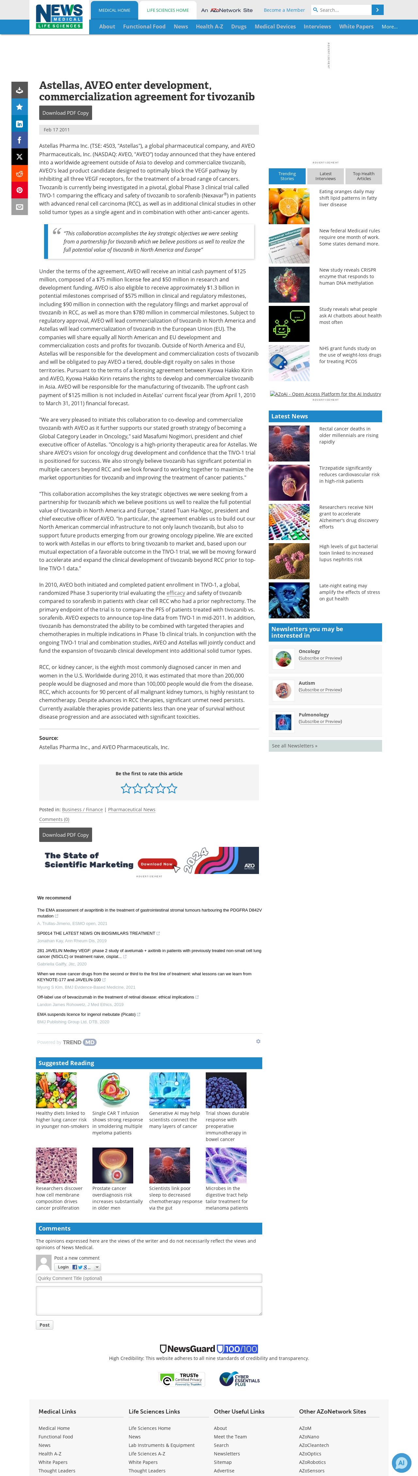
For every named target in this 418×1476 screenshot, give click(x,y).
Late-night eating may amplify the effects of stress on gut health (349, 781)
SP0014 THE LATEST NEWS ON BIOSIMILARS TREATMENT (98, 933)
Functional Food (56, 1436)
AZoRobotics (312, 1461)
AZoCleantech (314, 1444)
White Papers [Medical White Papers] (53, 1461)
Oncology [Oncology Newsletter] (309, 840)
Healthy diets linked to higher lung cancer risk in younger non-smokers (62, 1118)
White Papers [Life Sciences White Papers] (143, 1461)
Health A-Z (50, 1453)
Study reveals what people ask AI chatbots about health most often (350, 315)
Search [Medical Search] (221, 1444)
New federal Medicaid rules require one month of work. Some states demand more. (349, 237)
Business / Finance (82, 809)
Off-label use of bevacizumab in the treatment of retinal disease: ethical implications (118, 997)
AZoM (305, 1427)
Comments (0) (54, 819)
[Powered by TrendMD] (67, 1041)
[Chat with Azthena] (401, 1463)
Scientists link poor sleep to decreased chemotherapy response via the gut (175, 1197)
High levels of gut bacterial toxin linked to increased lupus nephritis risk (348, 742)
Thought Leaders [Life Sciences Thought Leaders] (147, 1470)
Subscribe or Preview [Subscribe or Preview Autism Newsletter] (320, 878)
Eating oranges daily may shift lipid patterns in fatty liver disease (348, 198)
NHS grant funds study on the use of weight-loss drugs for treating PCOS (350, 354)
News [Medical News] (45, 1444)
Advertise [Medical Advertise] (224, 1470)
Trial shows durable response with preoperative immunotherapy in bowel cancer (227, 1125)
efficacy (176, 592)
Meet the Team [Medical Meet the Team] (230, 1436)
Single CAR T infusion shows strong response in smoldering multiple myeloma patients (117, 1122)
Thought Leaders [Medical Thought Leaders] (57, 1470)
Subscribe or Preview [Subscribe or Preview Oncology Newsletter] (320, 847)
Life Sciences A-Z (147, 1453)
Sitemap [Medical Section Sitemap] (223, 1461)
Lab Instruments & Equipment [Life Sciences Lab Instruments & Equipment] (162, 1444)
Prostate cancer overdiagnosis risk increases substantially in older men (117, 1197)
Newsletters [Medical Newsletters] (227, 1453)
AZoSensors (312, 1470)
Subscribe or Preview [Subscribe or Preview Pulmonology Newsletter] (320, 910)
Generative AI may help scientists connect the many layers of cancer (174, 1118)
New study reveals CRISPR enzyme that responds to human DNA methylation (347, 276)
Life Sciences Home (168, 10)
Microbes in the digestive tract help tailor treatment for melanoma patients (227, 1197)
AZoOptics (310, 1453)
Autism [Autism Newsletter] (307, 872)
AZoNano (309, 1436)
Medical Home (114, 10)
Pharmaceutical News (131, 809)
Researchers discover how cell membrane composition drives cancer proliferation (59, 1197)
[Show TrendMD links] (258, 1040)
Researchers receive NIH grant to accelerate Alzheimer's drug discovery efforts (348, 706)
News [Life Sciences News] (135, 1436)
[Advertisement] (149, 860)
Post (45, 1323)
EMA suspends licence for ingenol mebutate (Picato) (89, 1014)
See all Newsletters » (294, 934)
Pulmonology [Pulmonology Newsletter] (314, 903)
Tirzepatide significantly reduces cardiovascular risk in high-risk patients (349, 663)
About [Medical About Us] (220, 1427)
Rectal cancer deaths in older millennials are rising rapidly (348, 624)
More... (361, 26)
